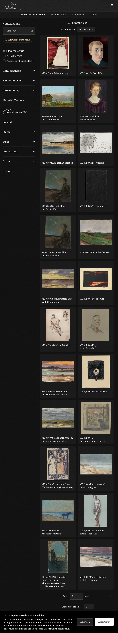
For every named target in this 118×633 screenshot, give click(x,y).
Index (94, 14)
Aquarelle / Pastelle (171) (20, 60)
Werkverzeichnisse (33, 14)
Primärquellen (58, 14)
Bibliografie (78, 14)
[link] (43, 596)
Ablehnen (85, 621)
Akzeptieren (104, 621)
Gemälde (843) (14, 56)
